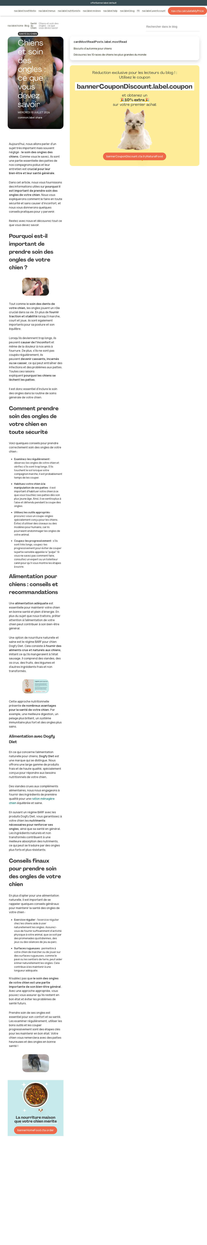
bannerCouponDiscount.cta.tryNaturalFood (134, 156)
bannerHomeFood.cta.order (35, 1130)
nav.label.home (15, 26)
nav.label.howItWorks (25, 11)
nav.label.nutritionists (69, 11)
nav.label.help (110, 11)
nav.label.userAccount (153, 11)
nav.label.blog (127, 11)
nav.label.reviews (92, 11)
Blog (27, 26)
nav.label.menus (47, 11)
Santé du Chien (33, 25)
